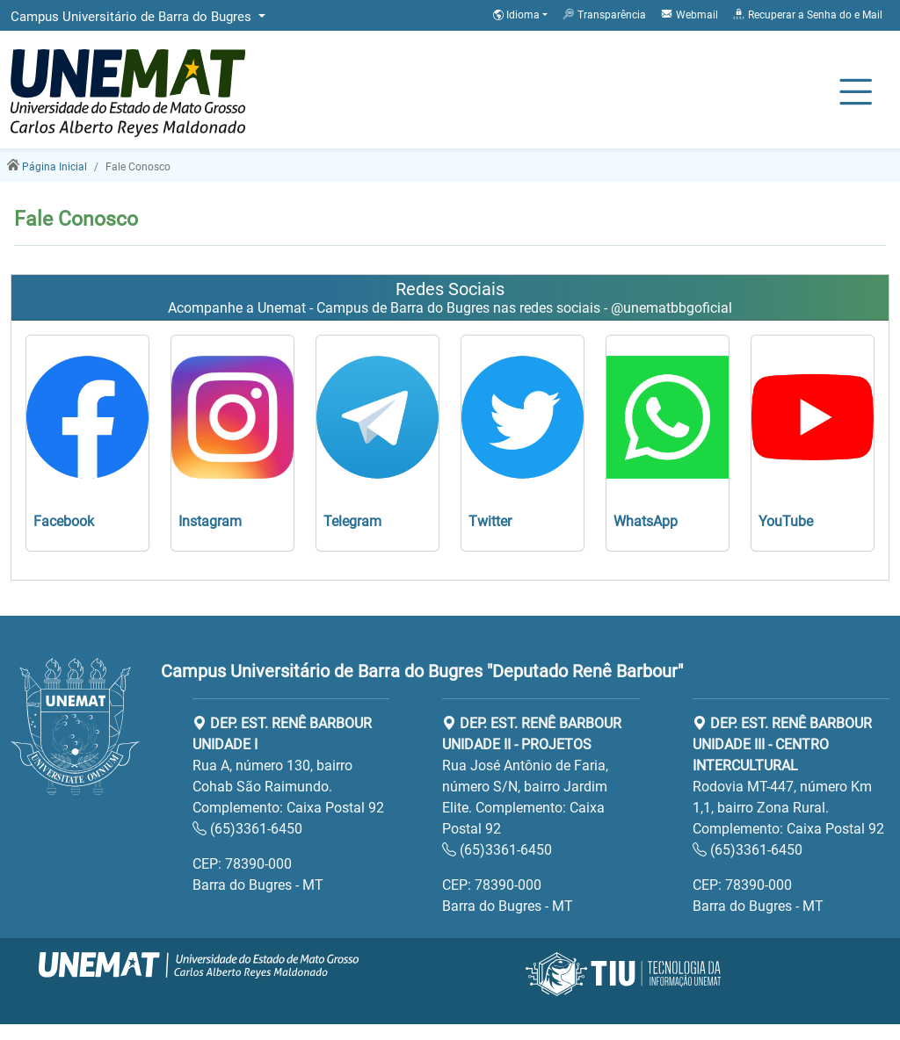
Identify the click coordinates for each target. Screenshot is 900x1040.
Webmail (689, 14)
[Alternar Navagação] (855, 93)
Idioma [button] (517, 15)
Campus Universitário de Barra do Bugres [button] (133, 17)
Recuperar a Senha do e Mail (807, 14)
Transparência (604, 14)
